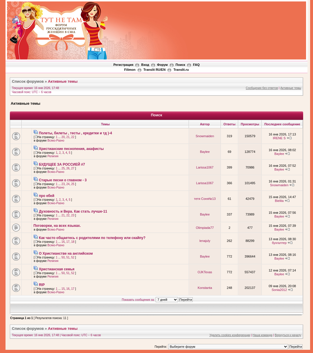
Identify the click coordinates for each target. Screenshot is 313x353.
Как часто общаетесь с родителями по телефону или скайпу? (92, 238)
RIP (42, 285)
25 (63, 168)
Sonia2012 (279, 290)
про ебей (46, 196)
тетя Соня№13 (205, 198)
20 (63, 137)
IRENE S (279, 138)
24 (68, 184)
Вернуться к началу (288, 335)
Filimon (129, 69)
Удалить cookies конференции (230, 335)
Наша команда (262, 335)
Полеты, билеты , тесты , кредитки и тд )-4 (75, 133)
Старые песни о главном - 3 (63, 180)
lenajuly (204, 240)
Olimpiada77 (205, 227)
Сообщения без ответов (262, 88)
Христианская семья (56, 269)
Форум (162, 64)
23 (63, 184)
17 (68, 241)
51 (68, 257)
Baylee (205, 151)
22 (72, 137)
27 (72, 168)
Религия (53, 156)
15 (63, 288)
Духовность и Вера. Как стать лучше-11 (73, 211)
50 (63, 257)
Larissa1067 (205, 167)
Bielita (279, 200)
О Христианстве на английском (66, 253)
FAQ (196, 64)
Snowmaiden (205, 136)
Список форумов (28, 81)
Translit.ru (181, 69)
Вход (145, 64)
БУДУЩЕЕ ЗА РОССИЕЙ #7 (62, 164)
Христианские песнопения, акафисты (71, 149)
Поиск (180, 64)
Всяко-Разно (56, 140)
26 (68, 168)
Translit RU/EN (154, 69)
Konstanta (205, 287)
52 (72, 257)
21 (68, 137)
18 (72, 241)
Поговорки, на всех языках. (57, 226)
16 (63, 241)
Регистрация (123, 64)
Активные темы (62, 81)
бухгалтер (279, 243)
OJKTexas (205, 272)
